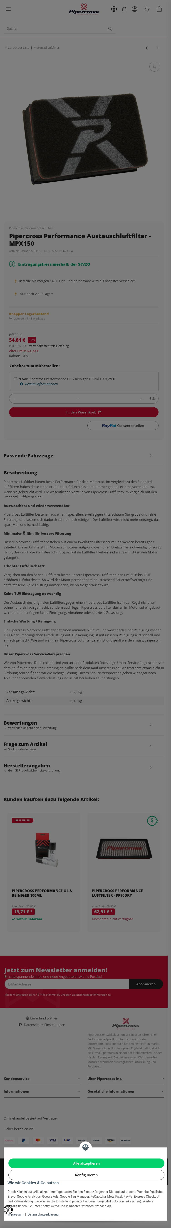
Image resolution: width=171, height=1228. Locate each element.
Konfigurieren (86, 1175)
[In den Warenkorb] (161, 1216)
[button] (8, 1209)
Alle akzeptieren (86, 1163)
